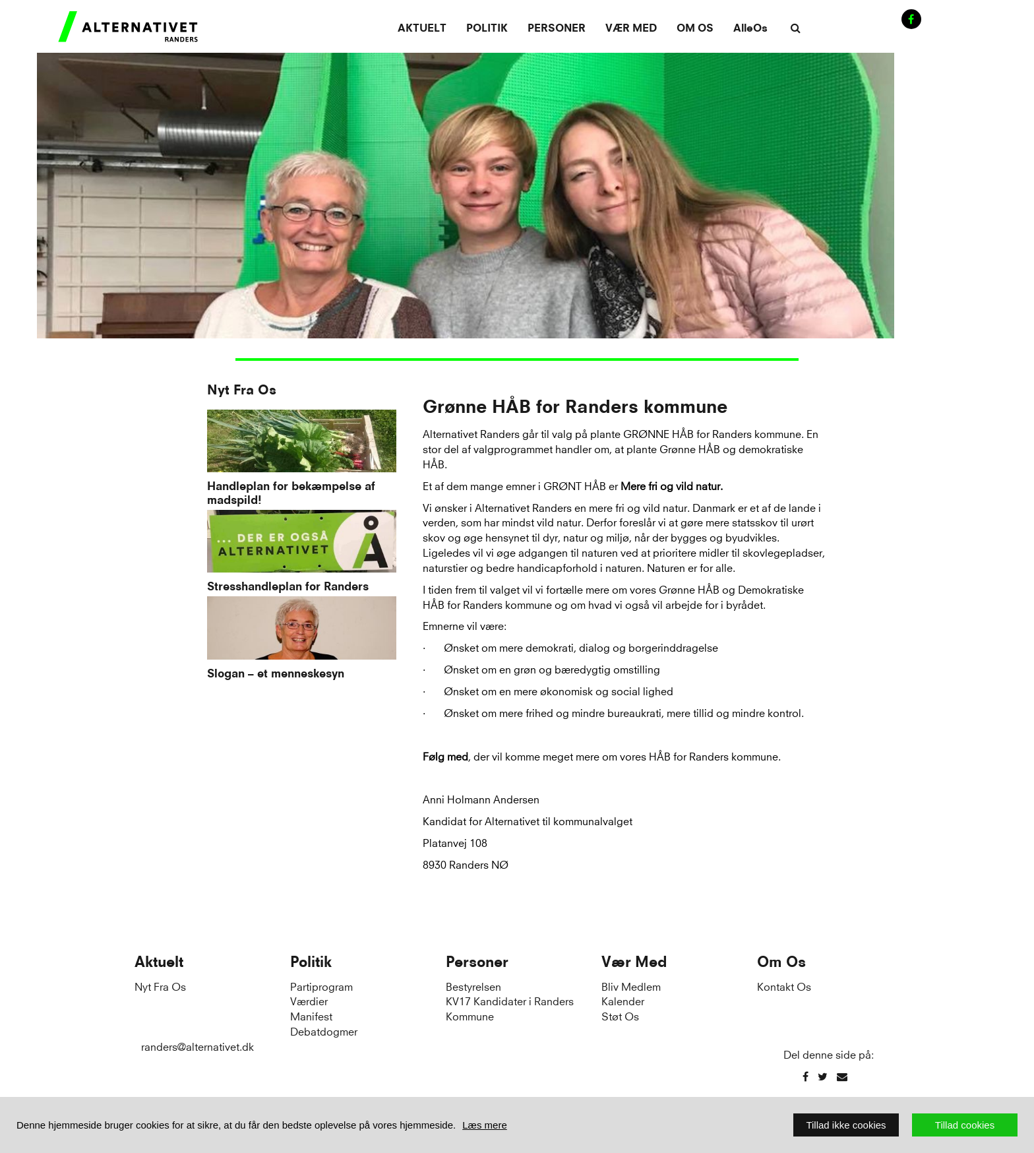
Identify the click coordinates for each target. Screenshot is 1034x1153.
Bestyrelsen (473, 986)
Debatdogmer (323, 1031)
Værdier (309, 1000)
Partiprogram (321, 986)
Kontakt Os (784, 986)
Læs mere (484, 1125)
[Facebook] (805, 1076)
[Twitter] (823, 1076)
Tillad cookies (964, 1125)
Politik (487, 27)
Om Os (695, 27)
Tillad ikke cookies (846, 1125)
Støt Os (620, 1015)
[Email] (842, 1076)
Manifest (311, 1015)
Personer (557, 27)
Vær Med (631, 27)
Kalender (622, 1000)
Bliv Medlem (631, 986)
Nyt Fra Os (241, 389)
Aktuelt (422, 27)
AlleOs (750, 27)
